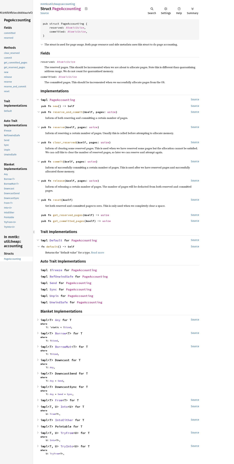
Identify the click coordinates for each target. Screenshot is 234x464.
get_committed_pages (68, 221)
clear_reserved (64, 142)
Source (44, 13)
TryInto (66, 446)
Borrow (60, 333)
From (58, 400)
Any (57, 320)
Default (56, 240)
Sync (53, 289)
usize (111, 112)
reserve (58, 127)
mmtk (43, 4)
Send (53, 283)
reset (57, 199)
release (58, 180)
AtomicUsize (75, 27)
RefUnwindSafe (61, 276)
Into (64, 407)
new (55, 106)
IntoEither (64, 420)
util (51, 4)
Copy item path (86, 8)
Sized (67, 327)
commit (58, 161)
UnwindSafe (59, 302)
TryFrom (66, 433)
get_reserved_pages (68, 215)
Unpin (54, 296)
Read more (97, 252)
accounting (68, 4)
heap (57, 4)
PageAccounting (62, 100)
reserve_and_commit (68, 112)
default (52, 246)
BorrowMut (63, 347)
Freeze (56, 270)
